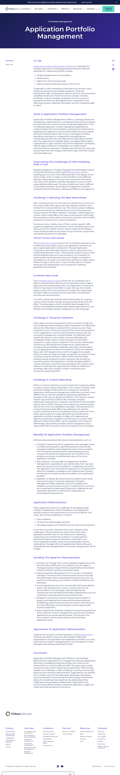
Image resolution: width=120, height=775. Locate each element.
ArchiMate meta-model (48, 281)
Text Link (9, 65)
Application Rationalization (50, 502)
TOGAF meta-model (47, 243)
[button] (27, 8)
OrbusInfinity (74, 172)
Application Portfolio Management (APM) (53, 66)
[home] (14, 8)
